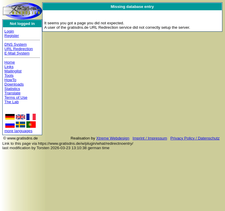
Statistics (12, 88)
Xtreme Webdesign (112, 138)
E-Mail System (17, 53)
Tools (8, 75)
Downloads (14, 84)
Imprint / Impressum (150, 138)
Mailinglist (13, 71)
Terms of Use (16, 97)
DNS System (15, 44)
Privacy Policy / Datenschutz (194, 138)
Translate (12, 93)
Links (8, 66)
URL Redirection (18, 49)
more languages (18, 131)
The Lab (11, 102)
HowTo (10, 80)
